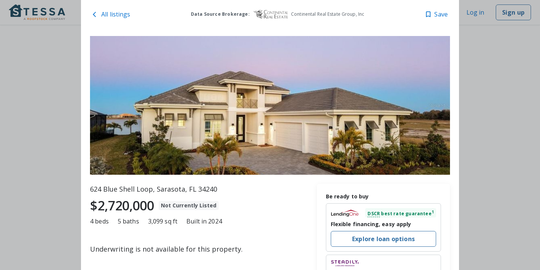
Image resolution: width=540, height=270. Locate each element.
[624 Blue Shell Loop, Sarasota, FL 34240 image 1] (270, 105)
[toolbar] (270, 105)
